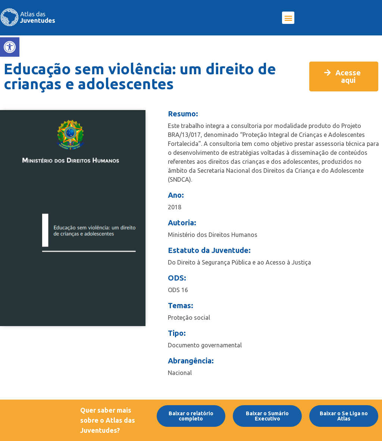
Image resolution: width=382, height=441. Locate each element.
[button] (288, 18)
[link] (9, 47)
